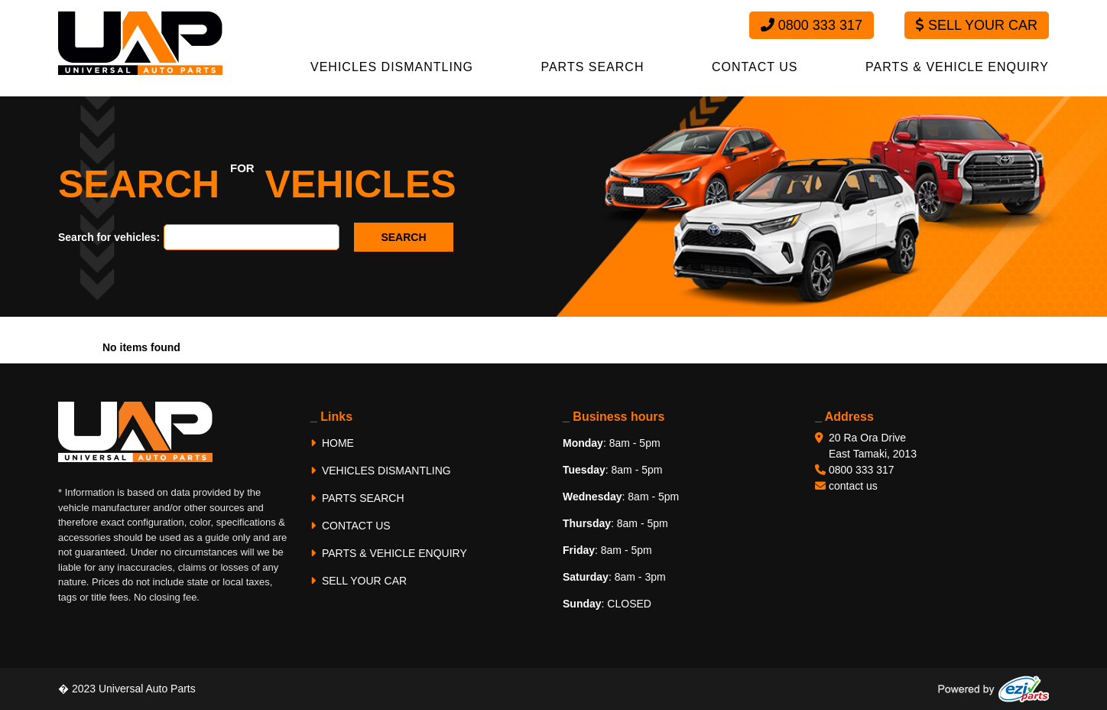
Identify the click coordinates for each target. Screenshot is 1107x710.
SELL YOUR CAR (358, 581)
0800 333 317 (811, 25)
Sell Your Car (976, 25)
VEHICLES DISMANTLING (391, 66)
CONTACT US (755, 66)
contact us (853, 486)
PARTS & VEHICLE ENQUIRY (957, 66)
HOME (332, 443)
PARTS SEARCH (592, 66)
